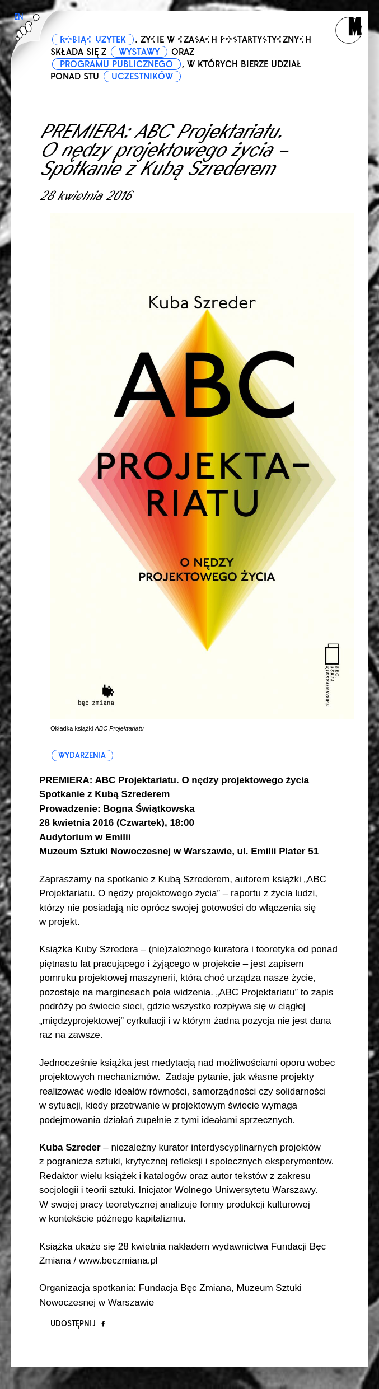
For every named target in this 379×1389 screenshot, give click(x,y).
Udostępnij (77, 1323)
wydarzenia (82, 755)
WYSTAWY (139, 52)
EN (19, 17)
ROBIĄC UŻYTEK (93, 39)
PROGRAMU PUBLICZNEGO (116, 64)
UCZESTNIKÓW (142, 76)
